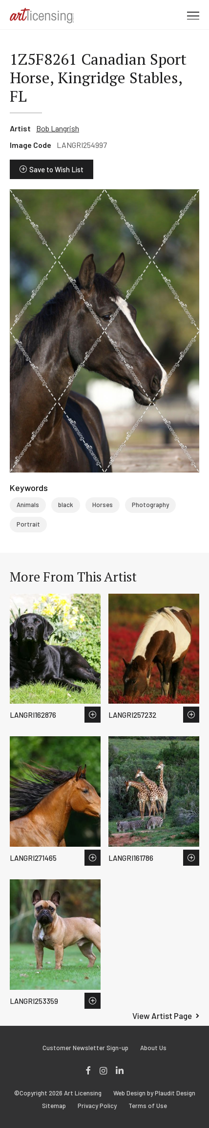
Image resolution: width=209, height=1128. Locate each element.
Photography (150, 505)
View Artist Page (162, 1015)
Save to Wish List (56, 169)
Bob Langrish (57, 128)
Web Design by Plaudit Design (154, 1093)
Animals (28, 505)
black (65, 505)
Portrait (28, 524)
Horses (102, 505)
